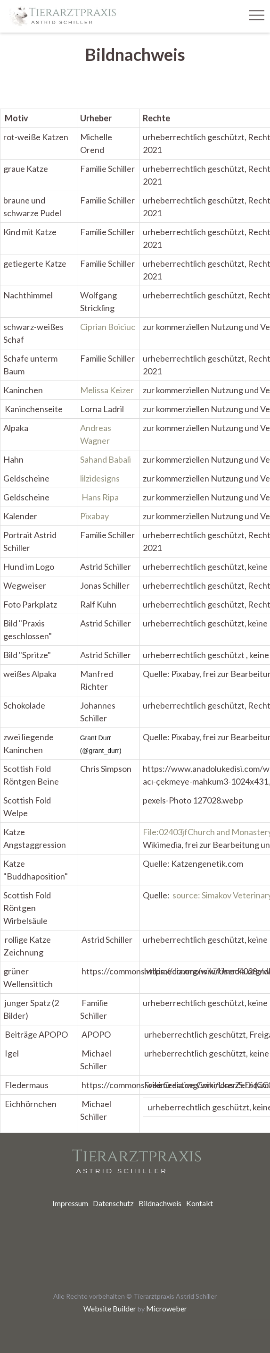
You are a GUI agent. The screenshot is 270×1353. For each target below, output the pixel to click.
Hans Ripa (100, 497)
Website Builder (109, 1308)
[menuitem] (70, 1203)
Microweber (166, 1308)
